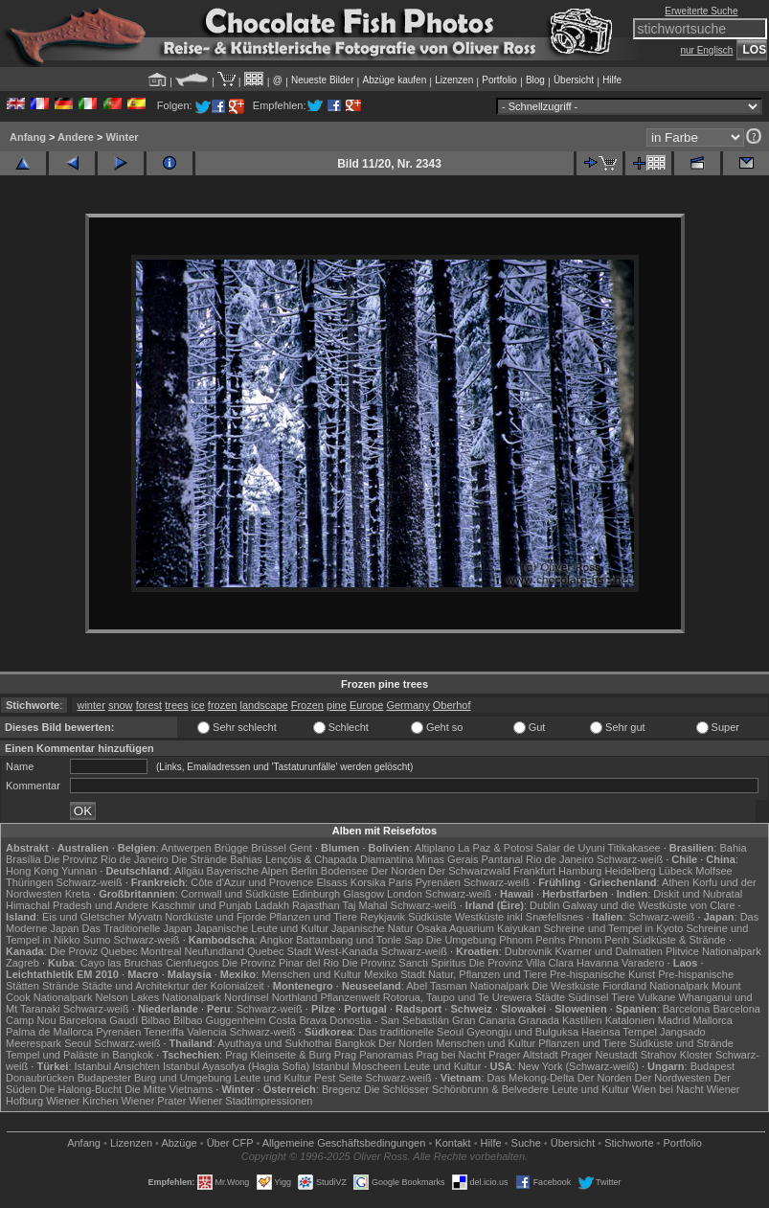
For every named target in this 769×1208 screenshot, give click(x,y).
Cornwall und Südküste (235, 894)
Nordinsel (246, 997)
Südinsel (588, 997)
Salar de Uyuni (569, 848)
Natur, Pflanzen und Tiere (487, 974)
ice (198, 705)
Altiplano (435, 848)
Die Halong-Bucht (80, 1089)
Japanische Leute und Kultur (261, 928)
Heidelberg (629, 871)
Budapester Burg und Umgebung (155, 1077)
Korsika (368, 882)
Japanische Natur (372, 928)
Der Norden (398, 871)
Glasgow (363, 894)
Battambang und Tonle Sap (359, 940)
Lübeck (675, 871)
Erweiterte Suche (701, 11)
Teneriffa (164, 1031)
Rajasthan (316, 905)
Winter (121, 137)
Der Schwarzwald (469, 871)
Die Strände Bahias (216, 859)
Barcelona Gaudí (99, 1020)
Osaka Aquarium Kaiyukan (479, 928)
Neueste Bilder (322, 80)
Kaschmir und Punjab (201, 905)
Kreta (77, 894)
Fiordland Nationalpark (655, 985)
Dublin (544, 905)
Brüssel (268, 848)
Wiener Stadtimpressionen (250, 1100)
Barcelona (687, 1008)
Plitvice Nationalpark (713, 951)
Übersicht (574, 80)
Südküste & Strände (679, 940)
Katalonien (630, 1020)
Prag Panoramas (374, 1054)
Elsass (331, 882)
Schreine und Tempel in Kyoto (613, 928)
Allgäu (189, 871)
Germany (407, 705)
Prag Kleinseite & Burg (278, 1054)
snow (120, 705)
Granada (538, 1020)
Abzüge (178, 1143)
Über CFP (230, 1143)
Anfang (28, 137)
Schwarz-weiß (630, 859)
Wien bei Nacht (668, 1089)
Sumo (97, 940)
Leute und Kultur (443, 1066)
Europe (366, 705)
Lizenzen (454, 80)
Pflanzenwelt (349, 997)
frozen (222, 705)
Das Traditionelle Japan (137, 928)
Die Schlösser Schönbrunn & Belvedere (456, 1089)
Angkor (276, 940)
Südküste (430, 917)
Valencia (206, 1031)
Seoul (77, 1043)
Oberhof (452, 705)
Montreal (161, 951)
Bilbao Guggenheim (219, 1020)
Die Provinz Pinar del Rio (280, 963)
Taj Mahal (364, 905)
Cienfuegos (192, 963)
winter (90, 705)
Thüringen (30, 882)
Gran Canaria (483, 1020)
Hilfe (612, 80)
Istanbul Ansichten (117, 1066)
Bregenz (341, 1089)
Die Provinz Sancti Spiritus (404, 963)
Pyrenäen (438, 882)
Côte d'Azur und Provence (252, 882)
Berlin (304, 871)
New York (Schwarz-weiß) (578, 1066)
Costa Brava (298, 1020)
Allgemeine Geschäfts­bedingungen (344, 1143)
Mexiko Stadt (394, 974)
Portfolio (499, 80)
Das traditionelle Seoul (411, 1031)
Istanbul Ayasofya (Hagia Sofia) (236, 1066)
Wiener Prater (153, 1100)
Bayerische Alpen (247, 871)
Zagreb (22, 963)
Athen (676, 882)
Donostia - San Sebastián (389, 1020)
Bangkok (354, 1043)
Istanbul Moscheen (356, 1066)
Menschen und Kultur (311, 974)
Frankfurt (534, 871)
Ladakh (272, 905)
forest (149, 705)
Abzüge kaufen (395, 80)
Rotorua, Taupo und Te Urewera (457, 997)
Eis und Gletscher (83, 917)
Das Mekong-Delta (531, 1077)
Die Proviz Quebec (94, 951)
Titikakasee (633, 848)
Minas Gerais (448, 859)
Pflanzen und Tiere (313, 917)
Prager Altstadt (522, 1054)
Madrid (674, 1020)
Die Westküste (566, 985)
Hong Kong (32, 871)
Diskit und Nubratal (697, 894)
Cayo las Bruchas (121, 963)
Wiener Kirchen (82, 1100)
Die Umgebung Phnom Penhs (496, 940)
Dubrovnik (529, 951)
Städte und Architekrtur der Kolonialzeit (173, 985)
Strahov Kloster (676, 1054)
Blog (535, 80)
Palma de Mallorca (49, 1031)
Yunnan (79, 871)
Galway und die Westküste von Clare (648, 905)
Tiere (623, 997)
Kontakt (452, 1143)
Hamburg (579, 871)
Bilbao (155, 1020)
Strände (60, 985)
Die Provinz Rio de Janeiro (106, 859)
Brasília (23, 859)
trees (176, 705)
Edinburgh (316, 894)
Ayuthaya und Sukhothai (274, 1043)
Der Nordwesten (673, 1077)
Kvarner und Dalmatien (608, 951)
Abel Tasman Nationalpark (467, 985)
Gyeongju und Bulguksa (522, 1031)
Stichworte (628, 1143)
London (404, 894)
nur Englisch (706, 50)
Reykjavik (382, 917)
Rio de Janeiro (560, 859)
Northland (295, 997)
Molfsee (714, 871)
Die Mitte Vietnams (168, 1089)
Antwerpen (186, 848)
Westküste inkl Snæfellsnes (519, 917)
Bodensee (345, 871)
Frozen (307, 705)
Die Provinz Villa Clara (521, 963)
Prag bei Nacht (451, 1054)
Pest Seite (338, 1077)
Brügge (231, 848)
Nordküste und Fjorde (215, 917)
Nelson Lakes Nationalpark (158, 997)
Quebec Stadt (279, 951)
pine (337, 705)
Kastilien (582, 1020)
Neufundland (214, 951)
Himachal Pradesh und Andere (77, 905)
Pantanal (502, 859)
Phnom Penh (598, 940)
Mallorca (712, 1020)
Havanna (598, 963)
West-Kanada (345, 951)
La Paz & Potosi (495, 848)
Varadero (643, 963)
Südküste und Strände (681, 1043)
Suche (526, 1143)
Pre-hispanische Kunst (602, 974)
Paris (401, 882)
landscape (264, 705)
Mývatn (145, 917)
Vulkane (656, 997)
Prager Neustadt (599, 1054)
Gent (300, 848)
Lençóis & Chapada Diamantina (339, 859)
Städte (549, 997)
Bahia (732, 848)
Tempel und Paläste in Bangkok (79, 1054)
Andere (75, 137)
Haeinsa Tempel (619, 1031)
